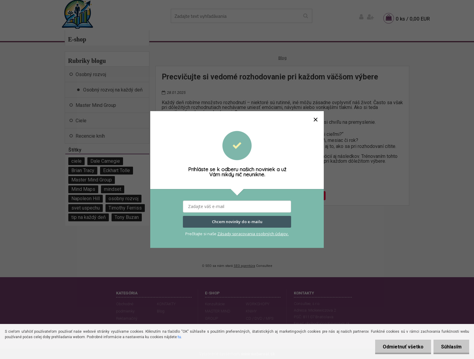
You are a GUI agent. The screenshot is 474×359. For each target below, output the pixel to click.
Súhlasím (451, 347)
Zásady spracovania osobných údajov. (253, 233)
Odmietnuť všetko (403, 347)
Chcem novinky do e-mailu (237, 221)
